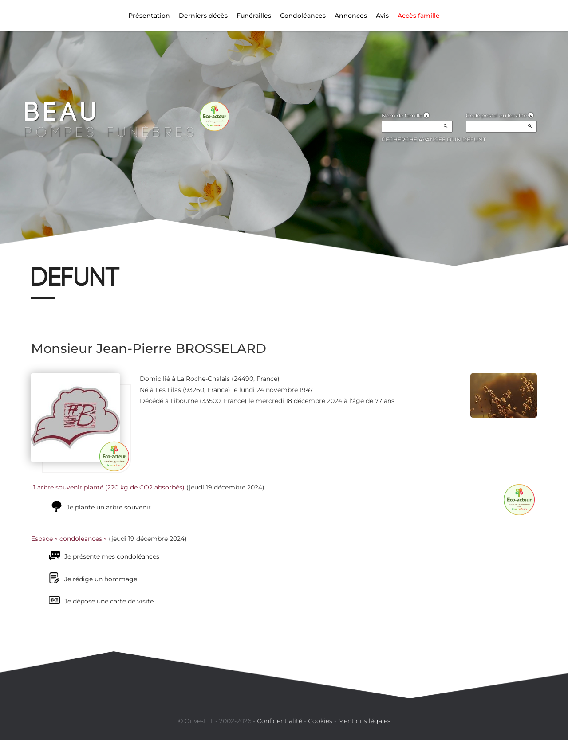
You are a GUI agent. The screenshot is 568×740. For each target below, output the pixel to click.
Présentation (149, 16)
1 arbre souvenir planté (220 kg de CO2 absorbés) (109, 487)
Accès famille (419, 16)
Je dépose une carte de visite (109, 601)
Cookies (320, 721)
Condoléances (303, 16)
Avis (382, 16)
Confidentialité (279, 721)
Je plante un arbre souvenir (109, 507)
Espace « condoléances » (69, 539)
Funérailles (254, 16)
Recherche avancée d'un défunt (434, 139)
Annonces (351, 16)
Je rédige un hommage (100, 579)
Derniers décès (203, 16)
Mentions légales (364, 721)
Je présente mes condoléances (111, 556)
